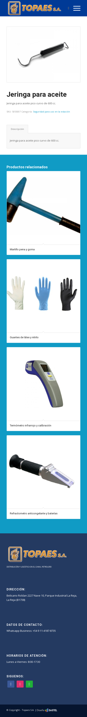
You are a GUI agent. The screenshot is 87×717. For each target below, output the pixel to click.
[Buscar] (66, 8)
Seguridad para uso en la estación (51, 111)
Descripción (17, 128)
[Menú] (74, 8)
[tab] (17, 129)
